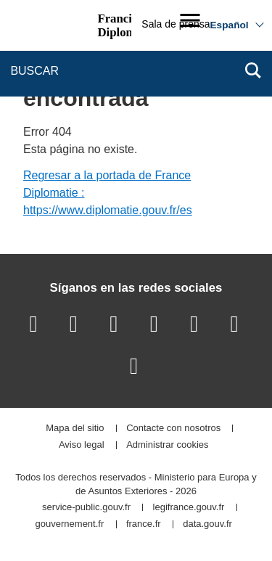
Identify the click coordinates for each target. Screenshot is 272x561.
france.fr (143, 524)
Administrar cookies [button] (167, 445)
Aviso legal (81, 445)
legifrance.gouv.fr (189, 508)
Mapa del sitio (75, 429)
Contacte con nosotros (173, 429)
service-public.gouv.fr (86, 508)
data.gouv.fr (207, 524)
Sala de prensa (175, 24)
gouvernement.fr (70, 524)
